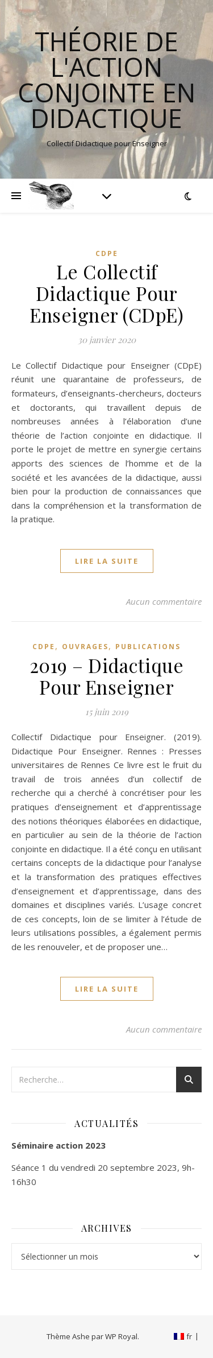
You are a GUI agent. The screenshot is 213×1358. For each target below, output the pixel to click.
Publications (148, 646)
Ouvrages (85, 646)
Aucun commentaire (164, 601)
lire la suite (107, 561)
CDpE (106, 253)
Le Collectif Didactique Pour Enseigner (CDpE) (106, 293)
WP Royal (121, 1336)
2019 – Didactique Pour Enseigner (107, 676)
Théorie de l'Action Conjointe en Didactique (106, 79)
